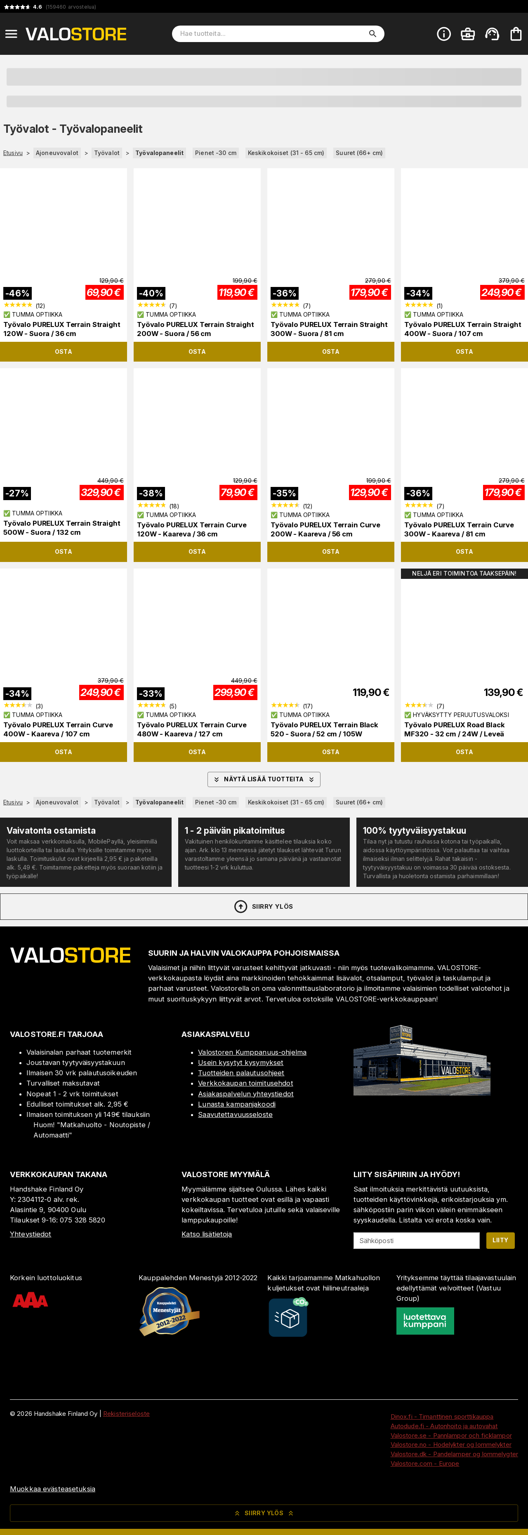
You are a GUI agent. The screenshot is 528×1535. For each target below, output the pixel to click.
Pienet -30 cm (215, 152)
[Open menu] (11, 34)
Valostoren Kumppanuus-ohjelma (252, 1052)
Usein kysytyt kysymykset (240, 1062)
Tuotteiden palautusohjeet (241, 1073)
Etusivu (13, 153)
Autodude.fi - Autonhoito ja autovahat (444, 1426)
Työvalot (107, 152)
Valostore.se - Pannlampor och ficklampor (451, 1435)
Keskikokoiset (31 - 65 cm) (286, 152)
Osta (64, 351)
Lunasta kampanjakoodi (237, 1104)
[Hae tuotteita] (272, 33)
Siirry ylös (263, 906)
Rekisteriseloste (126, 1413)
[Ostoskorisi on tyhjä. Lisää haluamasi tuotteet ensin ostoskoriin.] (516, 34)
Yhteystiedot (31, 1234)
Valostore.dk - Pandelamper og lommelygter (454, 1454)
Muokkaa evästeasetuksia (52, 1489)
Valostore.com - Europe (425, 1463)
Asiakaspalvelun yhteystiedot (246, 1094)
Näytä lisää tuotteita (263, 780)
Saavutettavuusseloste (235, 1114)
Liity (500, 1240)
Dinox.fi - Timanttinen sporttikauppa (442, 1416)
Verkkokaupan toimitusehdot (245, 1083)
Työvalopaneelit (159, 152)
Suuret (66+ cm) (359, 152)
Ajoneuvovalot (57, 152)
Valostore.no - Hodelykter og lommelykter (451, 1444)
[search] (373, 34)
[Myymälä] (422, 1093)
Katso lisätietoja (207, 1234)
